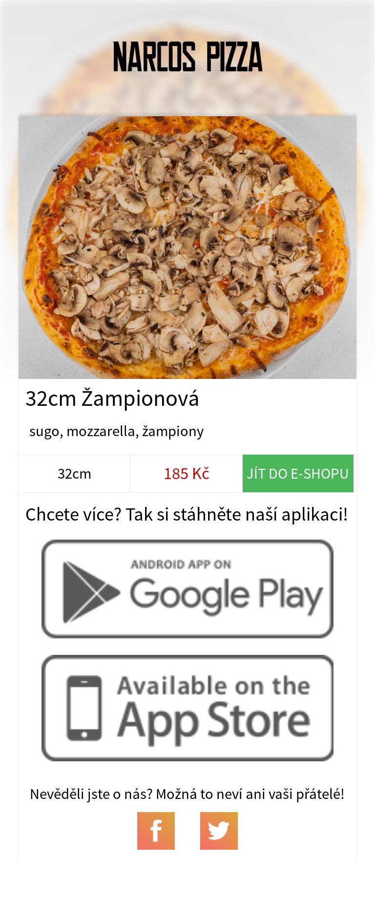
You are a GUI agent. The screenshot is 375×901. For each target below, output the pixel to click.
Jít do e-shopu (298, 473)
